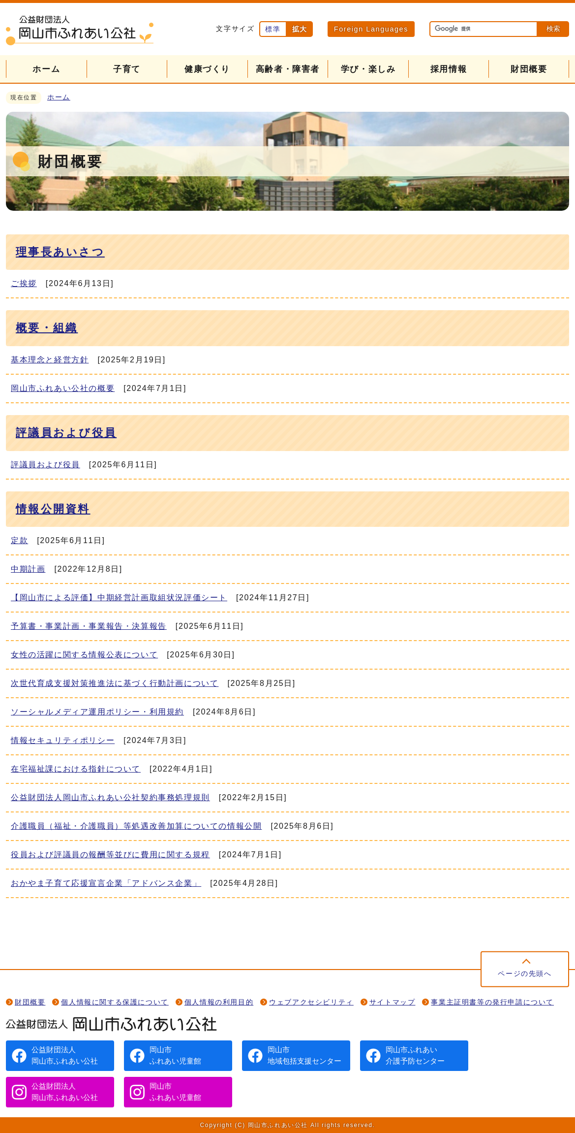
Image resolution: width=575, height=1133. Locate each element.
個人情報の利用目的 (218, 1002)
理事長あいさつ (60, 252)
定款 (19, 540)
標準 (272, 29)
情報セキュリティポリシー (63, 740)
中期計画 (28, 569)
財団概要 (30, 1002)
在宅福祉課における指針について (76, 769)
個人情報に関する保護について (114, 1002)
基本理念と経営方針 (50, 360)
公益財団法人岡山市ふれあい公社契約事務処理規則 (110, 797)
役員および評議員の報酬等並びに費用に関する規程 (110, 854)
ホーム (58, 97)
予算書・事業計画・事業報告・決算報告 (89, 626)
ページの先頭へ (524, 973)
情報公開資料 (53, 509)
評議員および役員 (66, 432)
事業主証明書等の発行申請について (492, 1002)
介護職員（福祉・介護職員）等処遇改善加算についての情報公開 (136, 826)
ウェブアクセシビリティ (311, 1002)
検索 (553, 28)
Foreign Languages (371, 29)
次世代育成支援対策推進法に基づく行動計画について (114, 683)
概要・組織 (47, 328)
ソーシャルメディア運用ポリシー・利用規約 (97, 712)
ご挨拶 (24, 283)
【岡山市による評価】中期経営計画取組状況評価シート (119, 597)
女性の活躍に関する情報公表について (84, 654)
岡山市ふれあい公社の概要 (63, 388)
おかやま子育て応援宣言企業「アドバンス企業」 (106, 883)
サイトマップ (392, 1002)
